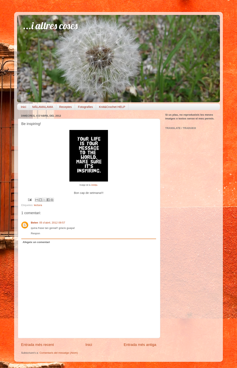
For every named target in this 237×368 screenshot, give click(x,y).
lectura (38, 205)
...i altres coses (50, 25)
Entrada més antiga (140, 345)
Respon (35, 233)
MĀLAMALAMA (42, 106)
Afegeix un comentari (36, 242)
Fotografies (85, 106)
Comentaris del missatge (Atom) (59, 352)
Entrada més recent (37, 345)
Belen (34, 222)
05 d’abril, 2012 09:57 (52, 222)
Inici (23, 106)
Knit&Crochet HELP (112, 106)
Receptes (65, 106)
